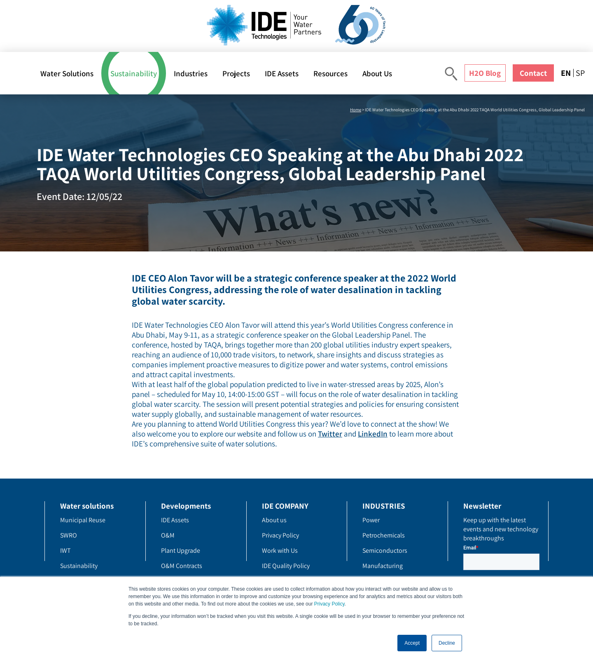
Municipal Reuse (82, 520)
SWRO (68, 535)
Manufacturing (382, 565)
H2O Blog (485, 73)
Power (371, 520)
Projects (236, 73)
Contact (533, 73)
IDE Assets (282, 73)
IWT (65, 550)
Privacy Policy (329, 604)
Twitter (330, 434)
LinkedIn (373, 434)
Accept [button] (412, 643)
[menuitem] (567, 73)
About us (274, 520)
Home (355, 110)
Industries (191, 73)
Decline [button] (447, 643)
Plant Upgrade (180, 550)
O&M (168, 535)
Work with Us (280, 550)
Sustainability (133, 73)
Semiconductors (384, 550)
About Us (377, 73)
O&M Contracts (181, 565)
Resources (330, 73)
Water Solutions (66, 73)
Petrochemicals (383, 535)
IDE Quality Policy (286, 565)
